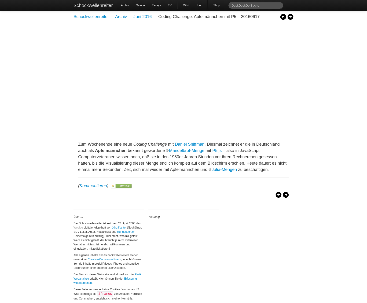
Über (199, 5)
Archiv (125, 5)
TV (170, 5)
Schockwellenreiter (93, 5)
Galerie (140, 5)
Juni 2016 (142, 16)
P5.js (217, 150)
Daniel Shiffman (190, 144)
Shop (216, 5)
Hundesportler (126, 231)
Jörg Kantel (119, 227)
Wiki (186, 5)
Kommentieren (93, 185)
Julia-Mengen (224, 169)
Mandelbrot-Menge (186, 150)
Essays (156, 5)
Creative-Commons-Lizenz (104, 259)
